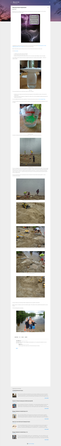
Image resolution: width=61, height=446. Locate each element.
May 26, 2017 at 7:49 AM (24, 340)
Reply (17, 348)
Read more (47, 398)
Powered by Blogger (30, 443)
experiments (16, 337)
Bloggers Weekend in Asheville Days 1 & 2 (20, 432)
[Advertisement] (30, 378)
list (19, 337)
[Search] (49, 2)
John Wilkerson (18, 340)
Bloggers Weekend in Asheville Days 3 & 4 (20, 411)
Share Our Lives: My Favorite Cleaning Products (21, 421)
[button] (48, 7)
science (22, 337)
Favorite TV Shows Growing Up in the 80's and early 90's (22, 400)
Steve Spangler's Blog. (42, 99)
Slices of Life (16, 2)
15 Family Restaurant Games (17, 390)
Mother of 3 (20, 344)
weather (26, 337)
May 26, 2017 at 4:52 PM (26, 344)
